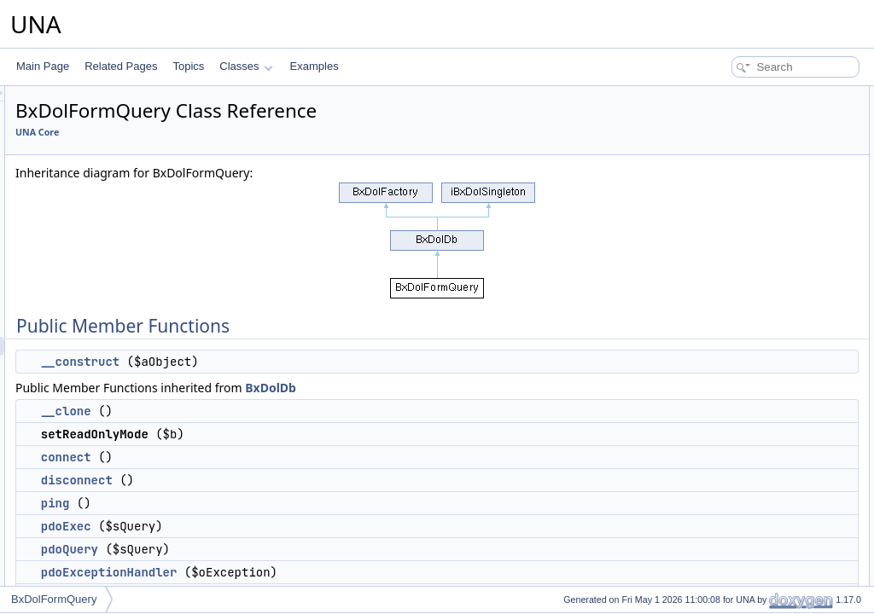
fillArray (714, 414)
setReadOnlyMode (739, 152)
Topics (188, 66)
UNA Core (250, 132)
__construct (293, 361)
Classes (245, 66)
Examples (314, 66)
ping (268, 503)
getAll (710, 396)
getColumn (722, 339)
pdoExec (279, 526)
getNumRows (728, 471)
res (704, 546)
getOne (714, 302)
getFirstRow (724, 358)
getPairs (716, 452)
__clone (279, 411)
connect (279, 457)
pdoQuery (283, 549)
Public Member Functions (741, 95)
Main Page (42, 66)
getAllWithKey (729, 433)
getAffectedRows (736, 489)
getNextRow (725, 377)
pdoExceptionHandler (322, 572)
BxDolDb (484, 387)
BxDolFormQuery (53, 599)
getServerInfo (728, 565)
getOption (719, 283)
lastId (709, 508)
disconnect (290, 480)
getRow (714, 321)
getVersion (721, 583)
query (710, 527)
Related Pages (120, 66)
